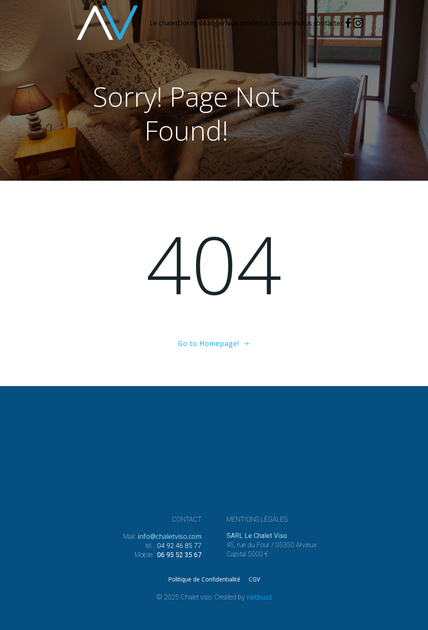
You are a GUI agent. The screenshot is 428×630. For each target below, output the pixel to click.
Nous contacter (319, 23)
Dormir (189, 23)
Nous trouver (273, 23)
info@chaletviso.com (169, 536)
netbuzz (259, 597)
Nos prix (238, 23)
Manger (212, 23)
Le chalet (164, 23)
